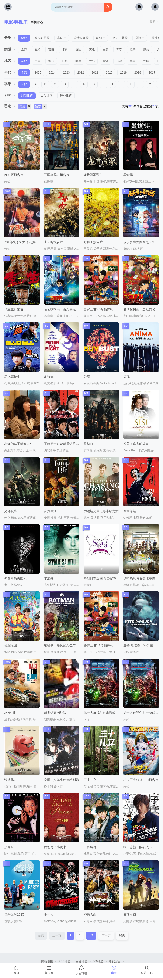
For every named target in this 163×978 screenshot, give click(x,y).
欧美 (78, 61)
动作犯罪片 (42, 38)
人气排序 (46, 95)
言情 (51, 49)
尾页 (122, 935)
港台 (51, 61)
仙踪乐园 (10, 645)
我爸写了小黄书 (55, 847)
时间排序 (27, 95)
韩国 (146, 61)
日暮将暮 (90, 847)
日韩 (65, 61)
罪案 (65, 49)
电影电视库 (16, 22)
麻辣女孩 (129, 914)
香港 (105, 61)
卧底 (87, 376)
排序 (10, 95)
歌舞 (133, 49)
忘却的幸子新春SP (17, 443)
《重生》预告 (13, 309)
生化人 (48, 914)
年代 (10, 72)
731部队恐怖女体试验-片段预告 (26, 242)
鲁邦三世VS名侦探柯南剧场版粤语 (108, 309)
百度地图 (81, 961)
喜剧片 (61, 38)
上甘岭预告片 (53, 242)
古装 (105, 49)
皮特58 (49, 376)
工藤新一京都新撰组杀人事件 (64, 443)
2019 (123, 72)
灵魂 (126, 376)
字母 (10, 84)
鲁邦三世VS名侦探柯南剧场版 (105, 645)
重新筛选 (37, 22)
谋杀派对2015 (14, 914)
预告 (40, 106)
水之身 (48, 578)
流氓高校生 (12, 376)
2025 (38, 72)
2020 (109, 72)
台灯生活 (50, 511)
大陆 (92, 61)
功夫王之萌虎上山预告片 (140, 780)
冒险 (78, 49)
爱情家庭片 (81, 38)
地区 (10, 61)
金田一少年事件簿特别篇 (61, 780)
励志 (146, 49)
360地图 (98, 961)
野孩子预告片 (93, 242)
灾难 (92, 49)
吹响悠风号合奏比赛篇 (139, 578)
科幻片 (100, 38)
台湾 (119, 61)
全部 (24, 38)
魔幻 (38, 49)
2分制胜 (9, 712)
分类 (10, 38)
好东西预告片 (13, 175)
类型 (10, 49)
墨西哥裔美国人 (15, 578)
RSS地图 (64, 961)
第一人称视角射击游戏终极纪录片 (107, 712)
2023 (66, 72)
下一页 (106, 935)
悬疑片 (139, 38)
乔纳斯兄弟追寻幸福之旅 (101, 511)
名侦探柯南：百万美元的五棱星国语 (69, 309)
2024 (52, 72)
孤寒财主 (10, 847)
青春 (119, 49)
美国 (133, 61)
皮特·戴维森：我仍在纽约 (141, 645)
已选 (10, 106)
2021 (95, 72)
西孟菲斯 (129, 511)
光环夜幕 (10, 511)
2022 (80, 72)
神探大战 (90, 914)
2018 (137, 72)
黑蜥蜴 (128, 175)
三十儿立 (90, 780)
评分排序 (66, 95)
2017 (152, 72)
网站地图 (47, 961)
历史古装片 (120, 38)
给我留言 (115, 961)
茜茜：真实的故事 (136, 443)
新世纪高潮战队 (55, 712)
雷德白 (88, 443)
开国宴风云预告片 (56, 175)
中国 (38, 61)
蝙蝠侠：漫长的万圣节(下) (62, 645)
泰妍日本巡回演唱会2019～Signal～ (109, 578)
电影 (25, 106)
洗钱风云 (10, 780)
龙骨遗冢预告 (93, 175)
